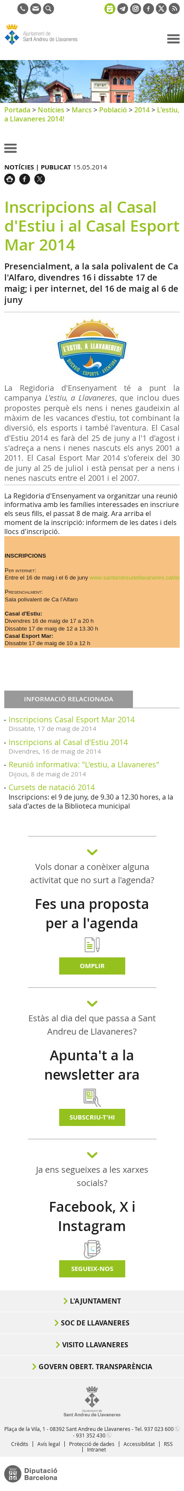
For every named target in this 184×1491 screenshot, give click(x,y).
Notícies (51, 110)
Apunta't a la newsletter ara (92, 1065)
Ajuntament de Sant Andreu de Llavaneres (45, 44)
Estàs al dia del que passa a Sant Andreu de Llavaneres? (92, 1024)
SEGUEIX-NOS (92, 1268)
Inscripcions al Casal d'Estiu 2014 (68, 742)
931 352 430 (91, 1435)
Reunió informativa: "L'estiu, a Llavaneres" (84, 764)
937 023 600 (159, 1428)
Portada (17, 110)
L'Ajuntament (95, 1301)
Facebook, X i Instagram (92, 1216)
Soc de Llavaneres (95, 1323)
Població (113, 110)
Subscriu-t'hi (92, 1117)
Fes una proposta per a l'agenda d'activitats (92, 923)
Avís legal (48, 1443)
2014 (142, 110)
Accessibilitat (139, 1443)
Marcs (82, 110)
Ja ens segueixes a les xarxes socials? (92, 1176)
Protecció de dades (92, 1443)
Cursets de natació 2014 (52, 787)
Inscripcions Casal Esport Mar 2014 (72, 719)
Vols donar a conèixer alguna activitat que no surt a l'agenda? (92, 873)
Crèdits (19, 1443)
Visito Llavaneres (95, 1344)
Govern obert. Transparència (95, 1366)
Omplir (92, 965)
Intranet (96, 1449)
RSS (168, 1443)
